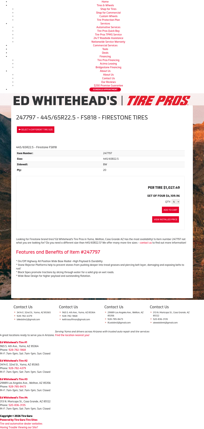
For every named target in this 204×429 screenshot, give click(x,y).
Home (105, 1)
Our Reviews (108, 81)
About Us (105, 70)
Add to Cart (170, 210)
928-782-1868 (17, 349)
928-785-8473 (17, 386)
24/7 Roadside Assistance (108, 38)
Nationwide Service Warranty (108, 41)
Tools (105, 49)
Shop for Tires (108, 9)
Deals (105, 52)
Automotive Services (108, 27)
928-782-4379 (17, 368)
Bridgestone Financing (108, 67)
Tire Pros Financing (108, 60)
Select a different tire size (35, 129)
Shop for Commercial (108, 12)
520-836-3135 (17, 405)
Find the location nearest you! (72, 335)
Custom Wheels (108, 16)
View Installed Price (165, 219)
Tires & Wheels (105, 5)
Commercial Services (105, 45)
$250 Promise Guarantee (108, 85)
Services (105, 23)
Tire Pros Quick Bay (108, 30)
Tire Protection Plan (108, 19)
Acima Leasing (108, 63)
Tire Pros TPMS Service (108, 34)
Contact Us (108, 78)
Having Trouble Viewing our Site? (19, 427)
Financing (105, 56)
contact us (146, 242)
